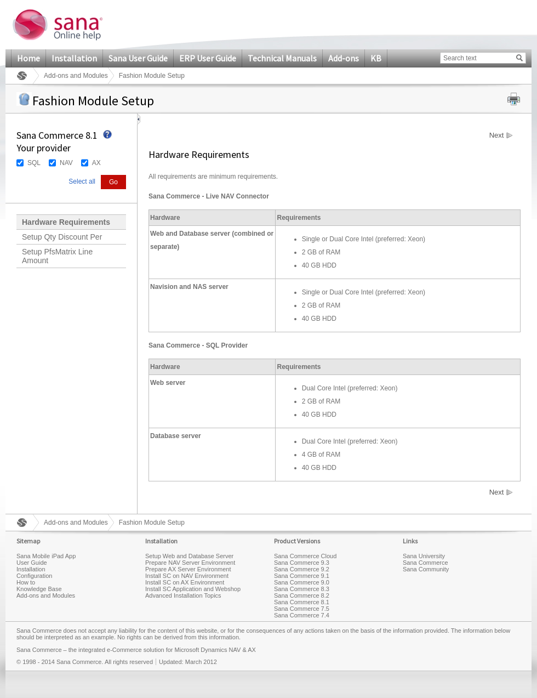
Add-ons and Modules (76, 76)
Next (496, 135)
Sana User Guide (138, 58)
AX (96, 163)
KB (375, 58)
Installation (74, 58)
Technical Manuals (282, 58)
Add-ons (343, 58)
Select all (81, 181)
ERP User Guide (207, 58)
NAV (66, 163)
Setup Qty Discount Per (62, 236)
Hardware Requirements (66, 222)
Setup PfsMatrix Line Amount (57, 256)
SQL (34, 163)
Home (28, 58)
